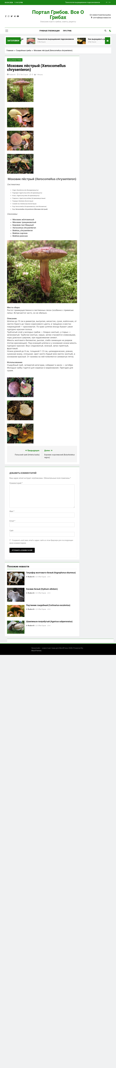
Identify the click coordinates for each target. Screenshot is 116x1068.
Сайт (11, 531)
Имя (11, 511)
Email (12, 521)
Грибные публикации (49, 31)
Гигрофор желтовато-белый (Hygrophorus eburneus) (51, 573)
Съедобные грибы (14, 60)
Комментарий (16, 483)
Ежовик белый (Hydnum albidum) (42, 589)
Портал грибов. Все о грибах (58, 14)
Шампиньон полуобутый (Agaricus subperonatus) (49, 621)
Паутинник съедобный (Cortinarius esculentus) (48, 605)
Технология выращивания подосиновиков (82, 2)
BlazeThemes (36, 651)
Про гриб (67, 31)
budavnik (12, 74)
